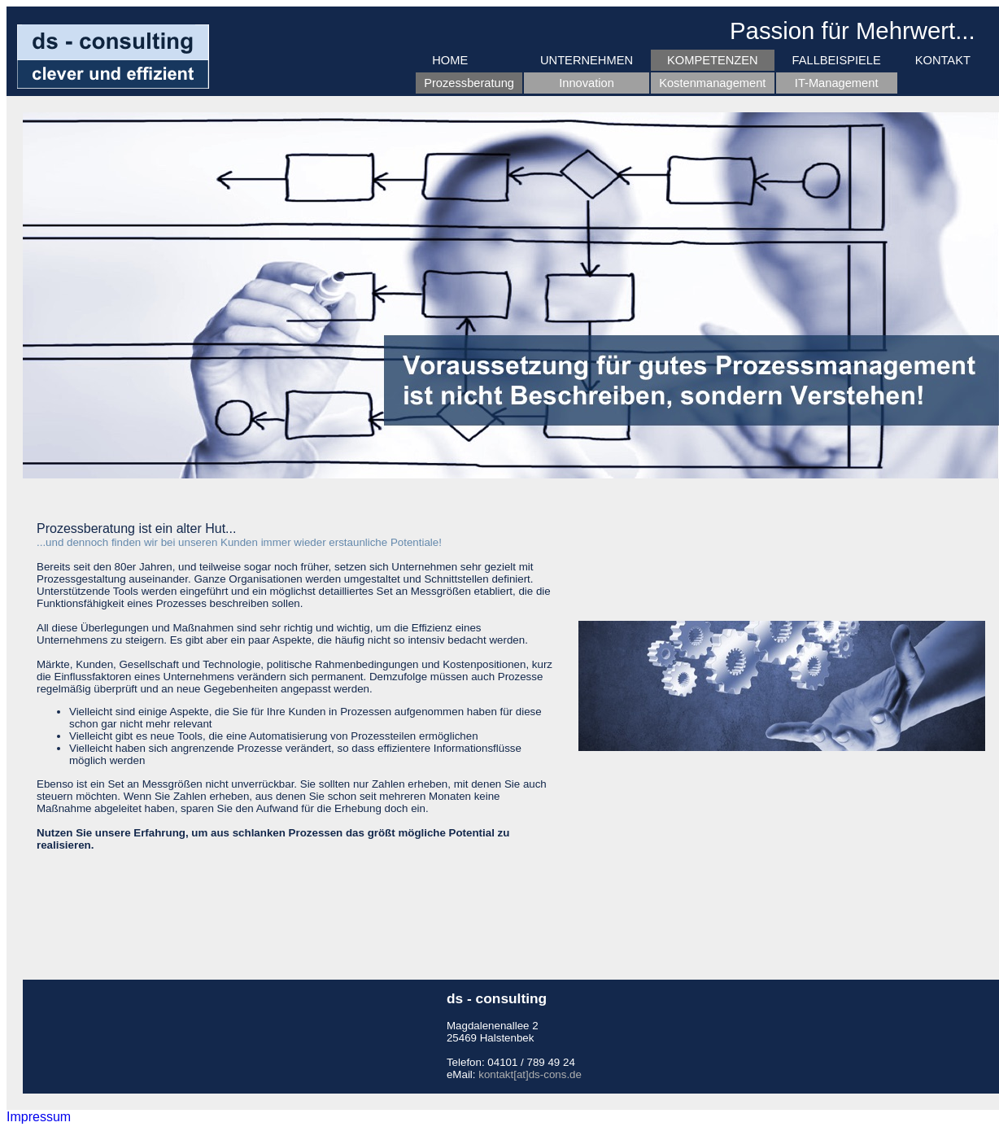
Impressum (39, 1117)
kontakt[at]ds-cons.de (530, 1074)
